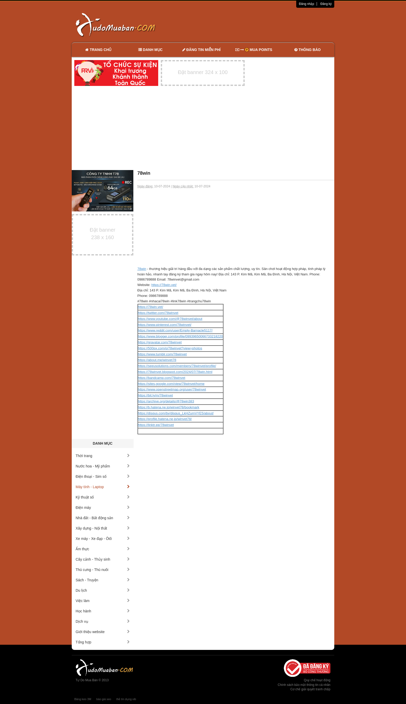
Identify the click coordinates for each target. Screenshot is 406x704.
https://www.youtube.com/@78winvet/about (170, 319)
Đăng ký (326, 4)
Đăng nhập (306, 4)
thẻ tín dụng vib (126, 699)
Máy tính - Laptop (103, 487)
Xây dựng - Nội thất (103, 528)
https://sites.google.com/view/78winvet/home (171, 384)
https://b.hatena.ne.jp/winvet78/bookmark (168, 407)
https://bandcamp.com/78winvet (161, 378)
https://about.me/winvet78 (157, 360)
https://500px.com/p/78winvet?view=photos (170, 348)
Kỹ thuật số (103, 497)
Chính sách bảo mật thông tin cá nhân (304, 685)
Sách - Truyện (103, 580)
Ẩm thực (103, 549)
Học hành (103, 611)
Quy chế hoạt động (317, 680)
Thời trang (103, 456)
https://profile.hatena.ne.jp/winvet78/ (165, 419)
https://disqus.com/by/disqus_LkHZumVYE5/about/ (176, 413)
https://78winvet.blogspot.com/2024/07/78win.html (175, 372)
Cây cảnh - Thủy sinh (103, 559)
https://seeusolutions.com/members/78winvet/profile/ (177, 366)
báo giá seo (103, 699)
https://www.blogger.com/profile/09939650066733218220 (180, 336)
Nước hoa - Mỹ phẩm (103, 466)
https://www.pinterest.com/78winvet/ (165, 325)
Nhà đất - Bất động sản (103, 518)
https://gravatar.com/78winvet (160, 342)
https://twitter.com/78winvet (158, 313)
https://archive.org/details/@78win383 (166, 401)
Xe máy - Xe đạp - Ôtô (103, 539)
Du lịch (103, 590)
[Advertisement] (257, 24)
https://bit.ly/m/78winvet (155, 395)
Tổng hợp (103, 642)
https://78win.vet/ (164, 285)
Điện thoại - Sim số (103, 476)
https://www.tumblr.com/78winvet (162, 354)
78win (141, 269)
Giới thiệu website (103, 632)
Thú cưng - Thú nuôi (103, 570)
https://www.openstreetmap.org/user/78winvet (172, 389)
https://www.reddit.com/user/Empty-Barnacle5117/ (175, 330)
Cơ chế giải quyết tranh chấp (310, 689)
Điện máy (103, 507)
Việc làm (103, 601)
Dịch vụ (103, 621)
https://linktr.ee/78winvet (156, 425)
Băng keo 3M (82, 699)
